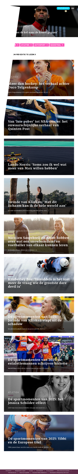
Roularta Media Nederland (39, 472)
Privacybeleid (50, 470)
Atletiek (25, 45)
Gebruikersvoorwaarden (63, 470)
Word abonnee (63, 8)
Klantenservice (12, 472)
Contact (31, 470)
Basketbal (55, 45)
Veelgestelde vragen (20, 470)
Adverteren (9, 470)
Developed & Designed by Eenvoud (59, 472)
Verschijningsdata (24, 472)
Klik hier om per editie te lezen (20, 55)
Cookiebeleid (39, 470)
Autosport (40, 45)
